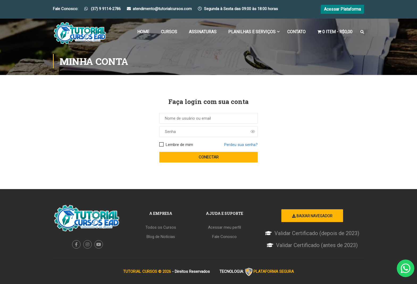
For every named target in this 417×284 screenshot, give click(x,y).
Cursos (169, 31)
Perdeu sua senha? (241, 144)
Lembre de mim (176, 144)
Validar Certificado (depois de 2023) (316, 233)
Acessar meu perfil (224, 227)
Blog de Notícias (161, 236)
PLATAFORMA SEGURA (273, 271)
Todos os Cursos (160, 227)
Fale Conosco (224, 236)
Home (143, 31)
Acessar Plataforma (342, 9)
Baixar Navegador (312, 216)
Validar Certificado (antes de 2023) (317, 245)
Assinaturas (202, 31)
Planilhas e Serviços (252, 31)
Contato (296, 31)
